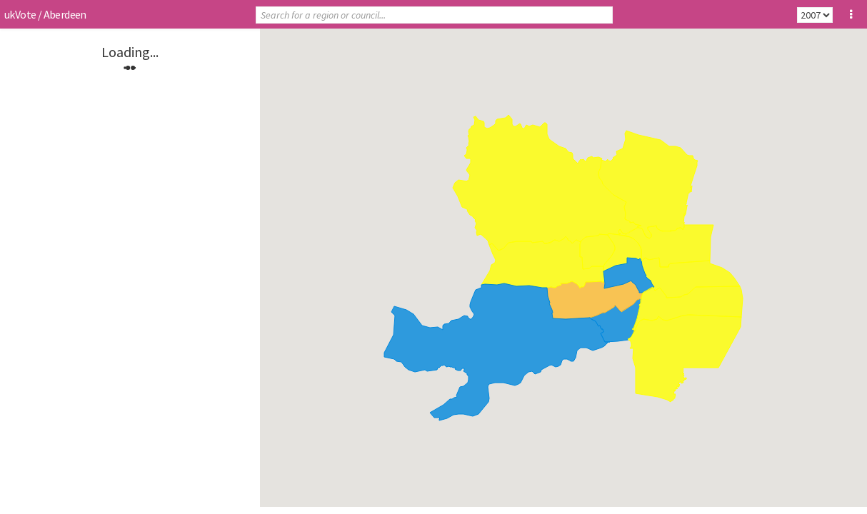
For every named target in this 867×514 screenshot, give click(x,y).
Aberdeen (65, 14)
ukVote (20, 14)
